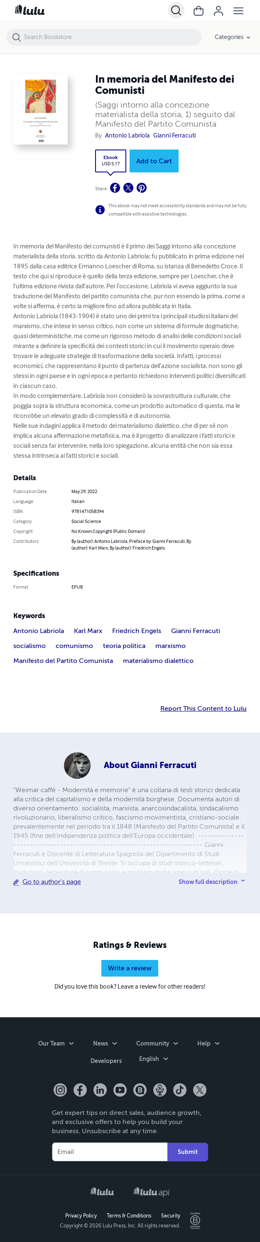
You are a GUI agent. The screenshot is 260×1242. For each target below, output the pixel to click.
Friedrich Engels (136, 631)
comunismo (74, 646)
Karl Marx (88, 631)
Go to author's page (51, 882)
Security (170, 1215)
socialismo (29, 646)
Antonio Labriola (127, 136)
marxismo (170, 646)
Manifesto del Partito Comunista (63, 661)
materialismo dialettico (158, 661)
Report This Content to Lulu (203, 708)
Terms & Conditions (129, 1215)
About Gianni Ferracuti (150, 765)
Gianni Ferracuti (174, 136)
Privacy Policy (81, 1215)
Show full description (208, 882)
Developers (106, 1061)
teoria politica (124, 646)
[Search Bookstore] (112, 37)
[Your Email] (109, 1151)
